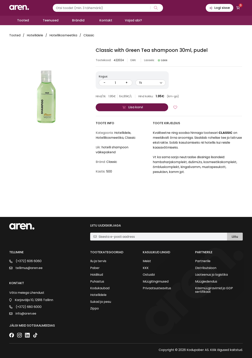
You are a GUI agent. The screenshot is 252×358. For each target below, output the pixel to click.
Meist (147, 261)
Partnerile (202, 261)
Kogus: (103, 76)
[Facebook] (11, 335)
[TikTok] (35, 335)
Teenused (50, 20)
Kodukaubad (99, 288)
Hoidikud (96, 274)
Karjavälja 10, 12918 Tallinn (34, 300)
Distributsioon (205, 268)
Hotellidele (35, 35)
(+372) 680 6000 (29, 307)
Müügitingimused (156, 281)
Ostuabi (149, 274)
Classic (88, 35)
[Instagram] (19, 335)
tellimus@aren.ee (29, 268)
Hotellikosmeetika (63, 35)
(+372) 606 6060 (29, 261)
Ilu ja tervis (98, 261)
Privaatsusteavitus (157, 288)
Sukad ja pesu (100, 302)
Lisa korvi (135, 107)
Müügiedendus (206, 281)
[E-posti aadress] (161, 237)
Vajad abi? (133, 20)
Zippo (94, 308)
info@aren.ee (26, 313)
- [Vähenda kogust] (104, 82)
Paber (95, 268)
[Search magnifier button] (155, 7)
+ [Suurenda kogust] (126, 82)
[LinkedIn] (27, 335)
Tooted (23, 20)
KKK (146, 268)
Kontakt (105, 20)
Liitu (235, 236)
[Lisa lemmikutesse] (175, 107)
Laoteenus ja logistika (211, 274)
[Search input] (108, 8)
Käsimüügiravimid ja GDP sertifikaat (214, 290)
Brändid (78, 20)
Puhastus (97, 281)
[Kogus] (115, 82)
